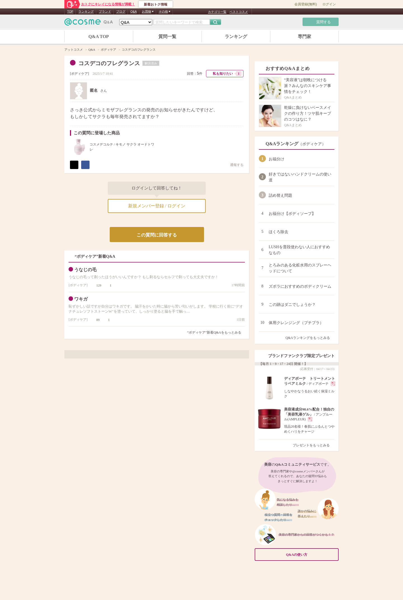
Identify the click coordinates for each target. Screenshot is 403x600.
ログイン (329, 4)
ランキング (86, 11)
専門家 (304, 36)
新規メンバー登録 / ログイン (156, 205)
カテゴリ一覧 (217, 11)
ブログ (120, 11)
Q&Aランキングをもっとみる (309, 338)
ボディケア (79, 73)
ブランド (105, 11)
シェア (85, 165)
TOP (70, 11)
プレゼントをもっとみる (313, 445)
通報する (233, 165)
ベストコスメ (238, 11)
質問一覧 (167, 36)
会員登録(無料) (305, 4)
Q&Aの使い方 (310, 555)
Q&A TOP (98, 36)
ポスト (74, 165)
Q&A (133, 11)
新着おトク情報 (155, 4)
